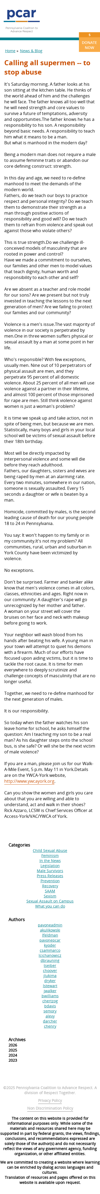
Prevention (50, 880)
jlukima (50, 975)
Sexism (50, 895)
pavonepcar (50, 940)
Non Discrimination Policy (50, 1108)
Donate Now (89, 41)
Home (10, 50)
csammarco (50, 950)
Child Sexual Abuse (50, 850)
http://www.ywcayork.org (29, 781)
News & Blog (31, 50)
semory (50, 1011)
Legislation (50, 865)
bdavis (50, 1005)
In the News (50, 860)
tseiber (50, 965)
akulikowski (50, 930)
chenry (50, 1026)
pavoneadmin (50, 925)
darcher (50, 1021)
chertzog (50, 1000)
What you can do (50, 906)
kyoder (50, 945)
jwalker (50, 990)
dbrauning (50, 960)
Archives (17, 1040)
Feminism (50, 855)
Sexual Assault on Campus (50, 901)
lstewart (50, 985)
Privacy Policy (50, 1100)
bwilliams (50, 995)
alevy (50, 1016)
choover (50, 970)
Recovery (50, 885)
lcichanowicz (50, 955)
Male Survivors (50, 870)
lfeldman (50, 935)
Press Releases (50, 875)
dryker (50, 980)
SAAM (50, 890)
